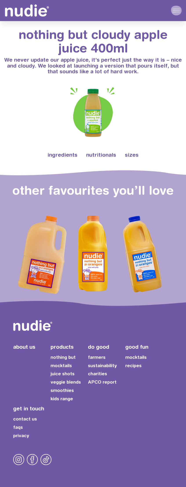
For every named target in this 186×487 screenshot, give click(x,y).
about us (24, 347)
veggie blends (66, 382)
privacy (21, 435)
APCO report (102, 382)
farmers (97, 357)
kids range (62, 398)
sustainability (102, 365)
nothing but (63, 357)
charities (97, 373)
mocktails (61, 365)
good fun (136, 347)
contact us (25, 418)
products (62, 347)
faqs (18, 427)
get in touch (28, 408)
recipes (133, 365)
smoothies (62, 390)
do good (98, 347)
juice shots (63, 373)
